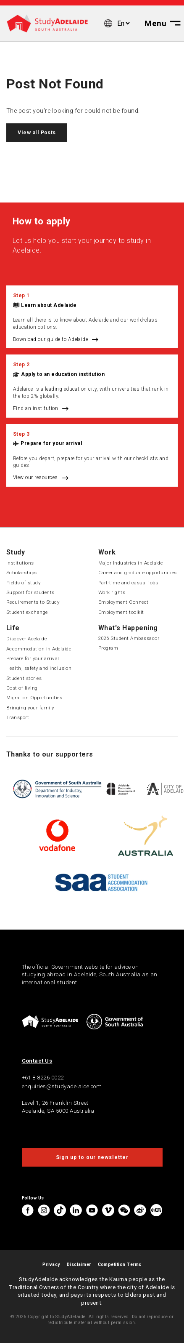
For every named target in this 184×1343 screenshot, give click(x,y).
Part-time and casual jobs (128, 583)
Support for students (30, 592)
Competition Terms (120, 1264)
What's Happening (128, 628)
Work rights (111, 592)
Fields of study (23, 583)
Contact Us (37, 1061)
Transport (17, 717)
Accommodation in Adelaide (38, 649)
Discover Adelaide (26, 639)
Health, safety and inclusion (38, 668)
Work (107, 552)
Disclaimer (79, 1264)
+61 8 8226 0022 (43, 1077)
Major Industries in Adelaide (130, 563)
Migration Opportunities (34, 698)
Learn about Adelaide (48, 305)
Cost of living (22, 688)
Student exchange (27, 612)
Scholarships (21, 573)
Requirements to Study (32, 602)
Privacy (51, 1264)
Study (15, 552)
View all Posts (37, 133)
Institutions (20, 563)
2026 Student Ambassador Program (128, 642)
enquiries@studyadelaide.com (62, 1086)
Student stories (24, 678)
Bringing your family (30, 708)
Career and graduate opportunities (137, 573)
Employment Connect (123, 602)
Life (13, 628)
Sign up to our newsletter (92, 1157)
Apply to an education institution (63, 374)
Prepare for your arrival (51, 443)
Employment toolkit (121, 612)
